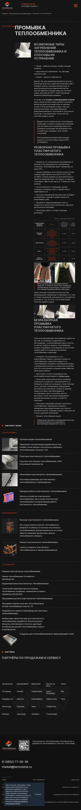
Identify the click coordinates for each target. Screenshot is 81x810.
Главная (4, 13)
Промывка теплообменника (42, 13)
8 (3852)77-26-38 (28, 4)
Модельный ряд (75, 779)
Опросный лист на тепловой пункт (70, 787)
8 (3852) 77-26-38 (15, 762)
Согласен (38, 794)
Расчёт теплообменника (39, 779)
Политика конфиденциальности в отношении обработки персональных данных (60, 802)
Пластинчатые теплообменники (20, 13)
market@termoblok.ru (29, 6)
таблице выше (63, 376)
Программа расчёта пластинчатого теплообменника (66, 794)
